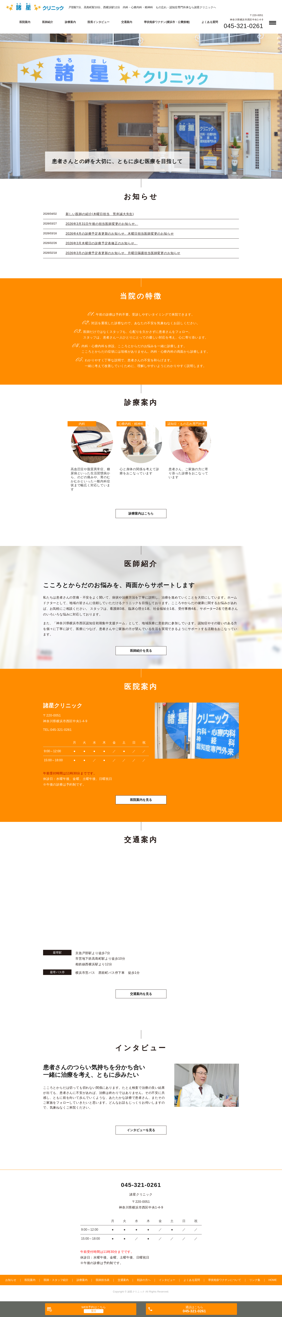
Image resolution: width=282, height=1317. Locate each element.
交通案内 (126, 22)
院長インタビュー (98, 22)
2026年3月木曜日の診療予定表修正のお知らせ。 (102, 243)
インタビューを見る (141, 1130)
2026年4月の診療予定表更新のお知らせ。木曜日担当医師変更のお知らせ (120, 233)
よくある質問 (210, 22)
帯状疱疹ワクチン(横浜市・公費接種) (167, 22)
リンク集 (254, 1279)
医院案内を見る (141, 799)
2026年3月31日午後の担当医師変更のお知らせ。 (102, 223)
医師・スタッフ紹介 (56, 1279)
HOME (272, 1279)
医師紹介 (47, 22)
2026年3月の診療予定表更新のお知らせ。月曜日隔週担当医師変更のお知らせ (123, 253)
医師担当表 (102, 1279)
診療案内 (70, 22)
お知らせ (10, 1279)
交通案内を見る (141, 994)
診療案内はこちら (141, 513)
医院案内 (24, 22)
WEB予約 (93, 1307)
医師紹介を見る (141, 650)
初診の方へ (144, 1279)
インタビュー (167, 1279)
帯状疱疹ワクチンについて (224, 1279)
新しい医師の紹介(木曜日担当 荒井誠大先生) (100, 214)
